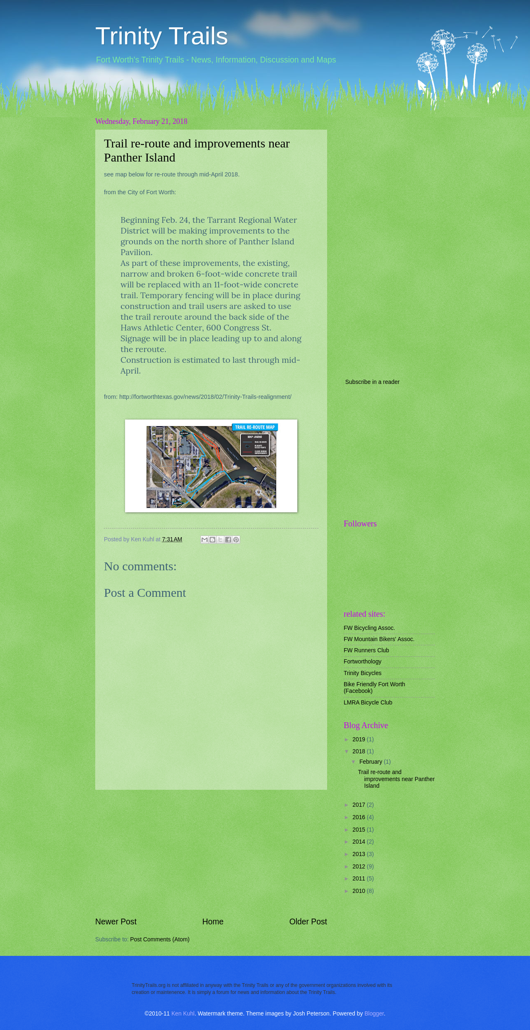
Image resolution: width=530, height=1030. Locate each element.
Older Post (308, 921)
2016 (359, 817)
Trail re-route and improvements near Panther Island (396, 779)
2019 (359, 739)
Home (213, 921)
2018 (359, 751)
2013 (359, 854)
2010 (359, 891)
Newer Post (116, 921)
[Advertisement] (211, 853)
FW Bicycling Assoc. (369, 628)
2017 (359, 805)
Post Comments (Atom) (159, 939)
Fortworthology (362, 662)
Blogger (374, 1014)
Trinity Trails (161, 36)
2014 (359, 842)
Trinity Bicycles (362, 673)
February (371, 762)
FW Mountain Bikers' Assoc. (379, 639)
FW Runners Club (366, 650)
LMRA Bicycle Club (368, 703)
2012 (359, 867)
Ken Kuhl (183, 1014)
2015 (359, 830)
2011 (359, 879)
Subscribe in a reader (372, 382)
